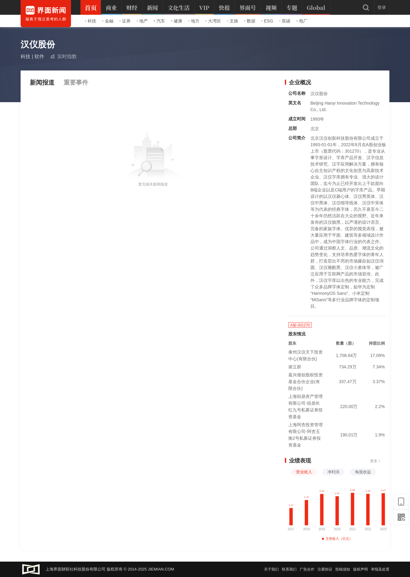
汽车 (159, 20)
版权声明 (360, 569)
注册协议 (324, 569)
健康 (176, 20)
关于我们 (271, 569)
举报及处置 (380, 569)
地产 (142, 20)
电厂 (302, 20)
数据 (249, 20)
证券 (125, 20)
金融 (107, 20)
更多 (375, 461)
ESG (267, 20)
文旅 (232, 20)
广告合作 (307, 569)
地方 (193, 20)
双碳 (284, 20)
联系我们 (289, 569)
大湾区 (213, 20)
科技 (90, 20)
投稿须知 (342, 569)
